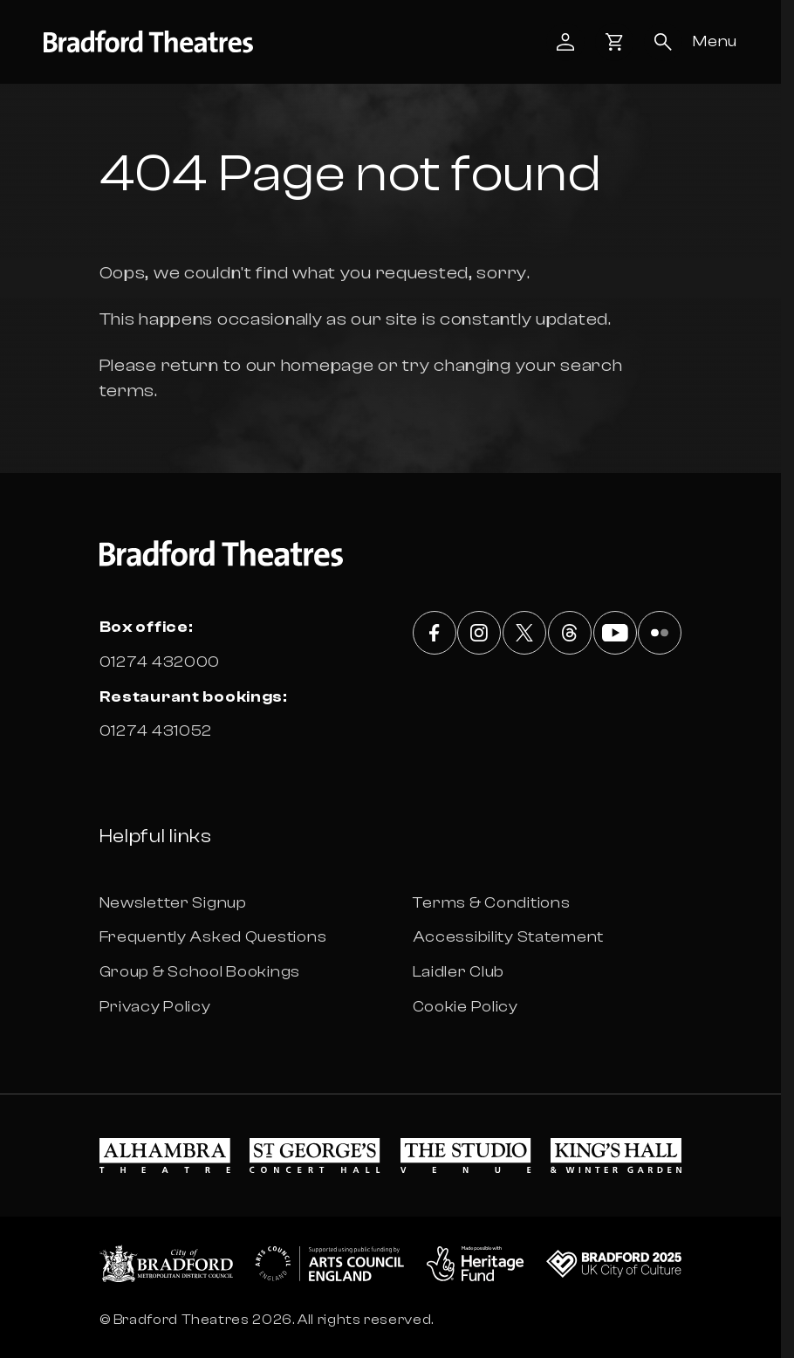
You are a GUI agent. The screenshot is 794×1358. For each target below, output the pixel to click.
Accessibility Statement (509, 937)
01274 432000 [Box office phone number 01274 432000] (160, 662)
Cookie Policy (465, 1007)
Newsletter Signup (173, 903)
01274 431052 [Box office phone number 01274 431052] (156, 731)
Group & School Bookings (200, 972)
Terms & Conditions (492, 903)
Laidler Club (459, 972)
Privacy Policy (155, 1007)
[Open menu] (715, 42)
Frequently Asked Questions (213, 937)
